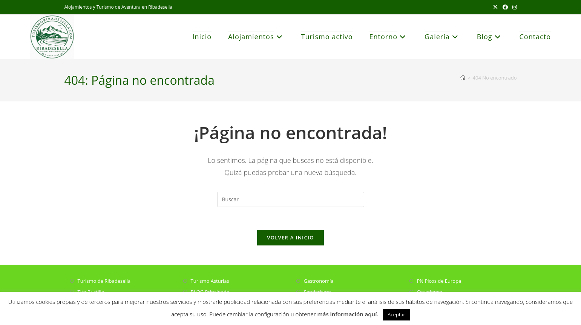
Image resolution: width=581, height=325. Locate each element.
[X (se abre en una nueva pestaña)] (495, 7)
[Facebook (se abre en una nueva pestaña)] (505, 7)
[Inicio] (462, 77)
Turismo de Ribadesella (104, 280)
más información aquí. (347, 314)
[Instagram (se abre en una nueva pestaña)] (513, 7)
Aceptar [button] (396, 314)
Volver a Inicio (290, 237)
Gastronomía (319, 280)
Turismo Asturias (210, 280)
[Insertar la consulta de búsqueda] (290, 199)
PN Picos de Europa (439, 280)
